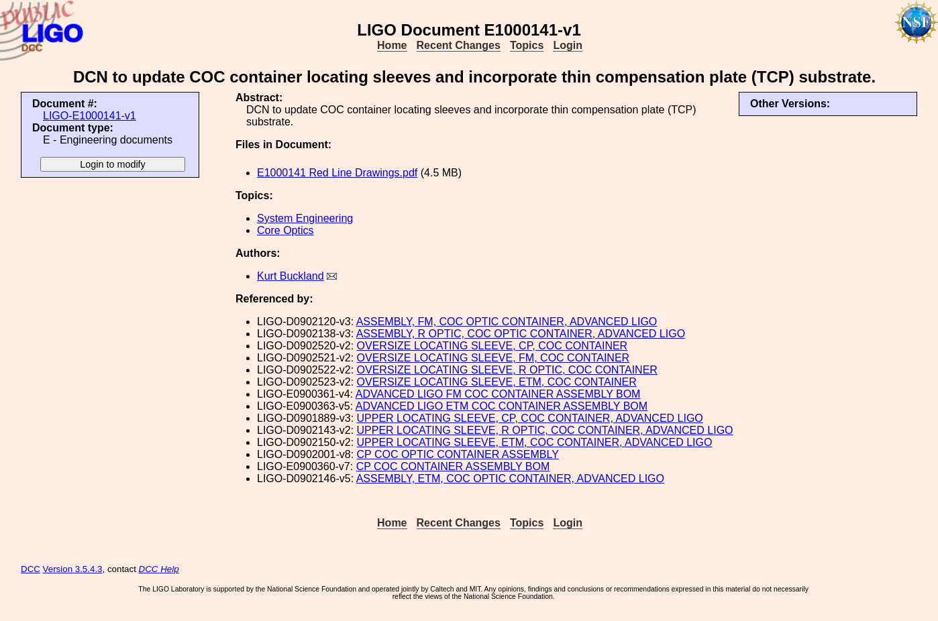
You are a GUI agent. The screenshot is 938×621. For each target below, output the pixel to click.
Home (392, 45)
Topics (526, 45)
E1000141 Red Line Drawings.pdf (337, 172)
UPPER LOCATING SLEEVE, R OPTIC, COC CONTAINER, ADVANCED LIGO (545, 430)
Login (567, 45)
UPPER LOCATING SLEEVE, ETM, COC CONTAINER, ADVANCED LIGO (535, 442)
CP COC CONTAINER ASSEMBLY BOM (453, 466)
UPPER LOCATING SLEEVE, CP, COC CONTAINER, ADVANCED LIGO (530, 418)
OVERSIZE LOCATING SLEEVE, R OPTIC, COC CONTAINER (507, 370)
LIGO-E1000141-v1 (89, 115)
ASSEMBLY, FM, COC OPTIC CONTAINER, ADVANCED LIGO (507, 321)
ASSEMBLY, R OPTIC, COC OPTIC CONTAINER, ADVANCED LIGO (520, 333)
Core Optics (285, 230)
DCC (30, 569)
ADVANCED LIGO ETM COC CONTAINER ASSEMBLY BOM (501, 406)
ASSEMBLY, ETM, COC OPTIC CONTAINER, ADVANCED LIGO (510, 478)
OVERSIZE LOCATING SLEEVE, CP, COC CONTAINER (492, 345)
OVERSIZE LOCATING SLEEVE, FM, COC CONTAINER (493, 357)
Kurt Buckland (290, 276)
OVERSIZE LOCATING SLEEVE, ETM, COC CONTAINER (497, 382)
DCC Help (159, 569)
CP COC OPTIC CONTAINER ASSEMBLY (458, 454)
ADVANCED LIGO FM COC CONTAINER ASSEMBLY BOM (498, 394)
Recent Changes (459, 45)
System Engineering (305, 218)
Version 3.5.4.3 (73, 569)
